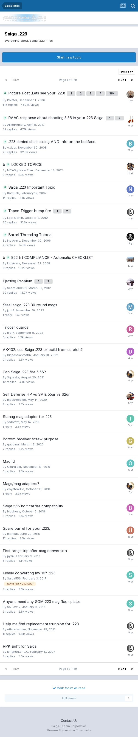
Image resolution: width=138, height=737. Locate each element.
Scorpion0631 (17, 288)
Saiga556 (14, 578)
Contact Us (69, 720)
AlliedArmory (16, 124)
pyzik (10, 556)
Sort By (127, 71)
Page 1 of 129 (68, 80)
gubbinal (13, 444)
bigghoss (13, 511)
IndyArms (13, 240)
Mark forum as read (69, 688)
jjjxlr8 (10, 310)
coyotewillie (15, 489)
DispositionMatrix (19, 355)
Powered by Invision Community (69, 730)
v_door (11, 147)
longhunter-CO (17, 651)
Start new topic (69, 57)
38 (111, 93)
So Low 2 (13, 607)
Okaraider (14, 466)
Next (122, 80)
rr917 (10, 332)
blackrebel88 (16, 399)
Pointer (12, 100)
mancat (12, 533)
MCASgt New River (20, 170)
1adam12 (13, 422)
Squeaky (13, 377)
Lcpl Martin (15, 217)
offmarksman (16, 629)
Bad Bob (13, 193)
